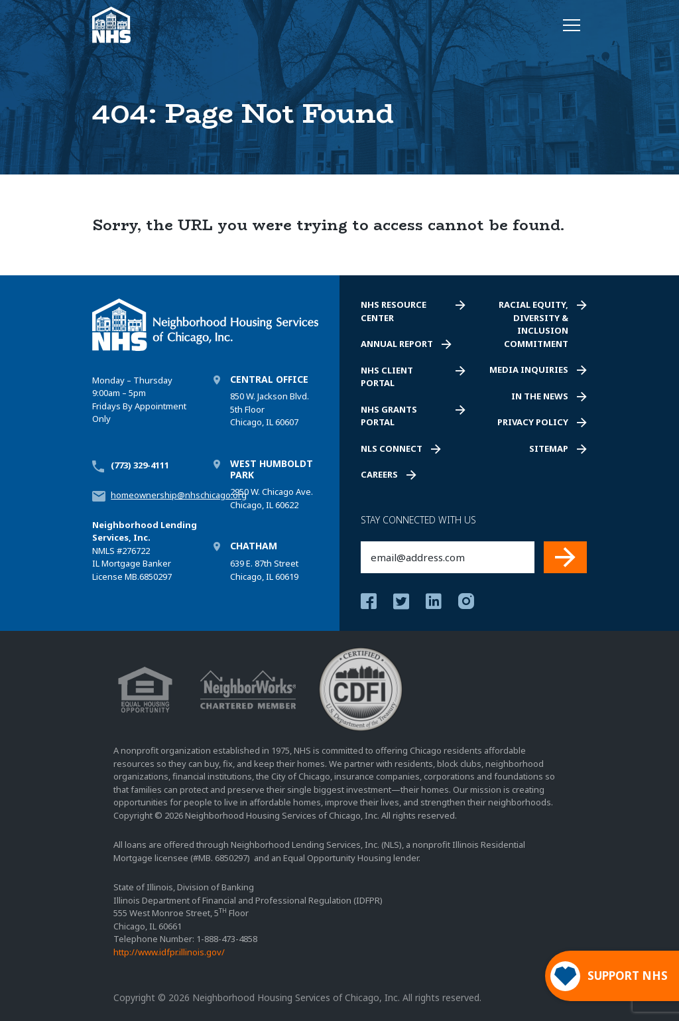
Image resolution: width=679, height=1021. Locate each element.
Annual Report (397, 344)
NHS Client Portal (387, 376)
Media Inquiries (528, 369)
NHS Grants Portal (389, 416)
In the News (539, 396)
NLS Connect (391, 448)
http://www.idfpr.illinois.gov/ (169, 952)
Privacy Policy (532, 422)
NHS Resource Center (393, 311)
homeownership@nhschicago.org (179, 495)
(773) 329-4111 (140, 465)
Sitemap (548, 448)
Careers (379, 474)
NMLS (103, 551)
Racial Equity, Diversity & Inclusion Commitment (533, 324)
